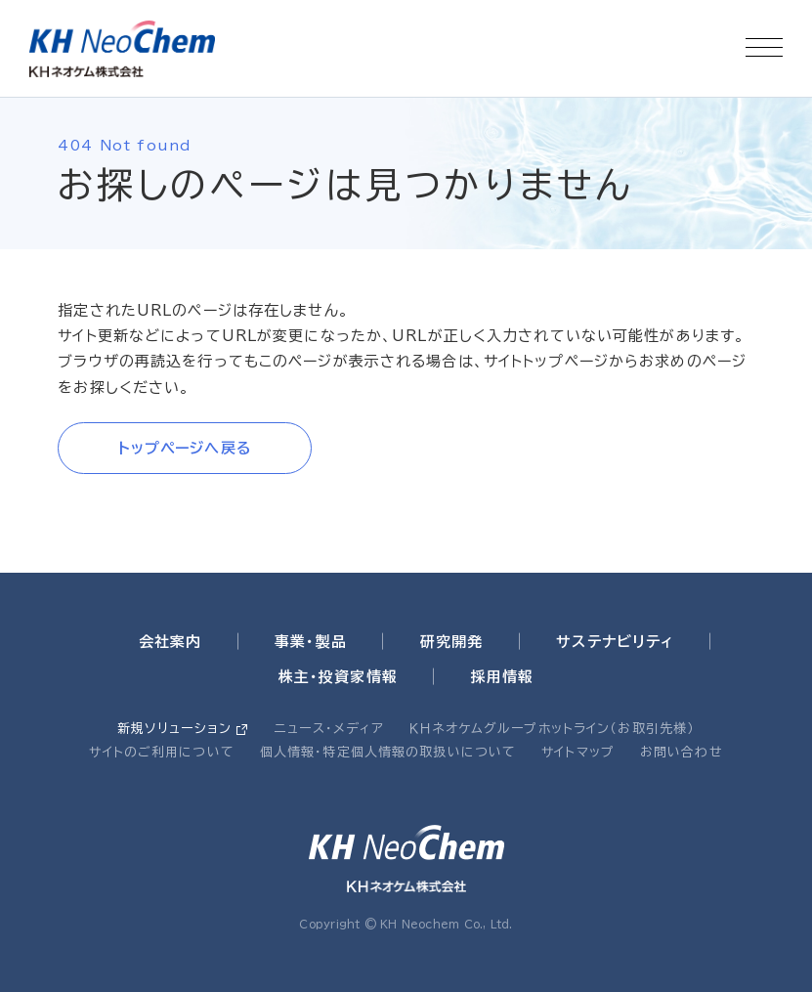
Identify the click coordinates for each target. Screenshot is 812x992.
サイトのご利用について (161, 752)
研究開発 (452, 641)
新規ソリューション (174, 728)
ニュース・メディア (329, 728)
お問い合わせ (681, 752)
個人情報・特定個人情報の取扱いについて (388, 752)
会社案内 (170, 641)
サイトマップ (578, 752)
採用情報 (502, 676)
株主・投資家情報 (338, 676)
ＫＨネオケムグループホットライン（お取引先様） (552, 728)
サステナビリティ (614, 641)
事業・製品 (311, 641)
